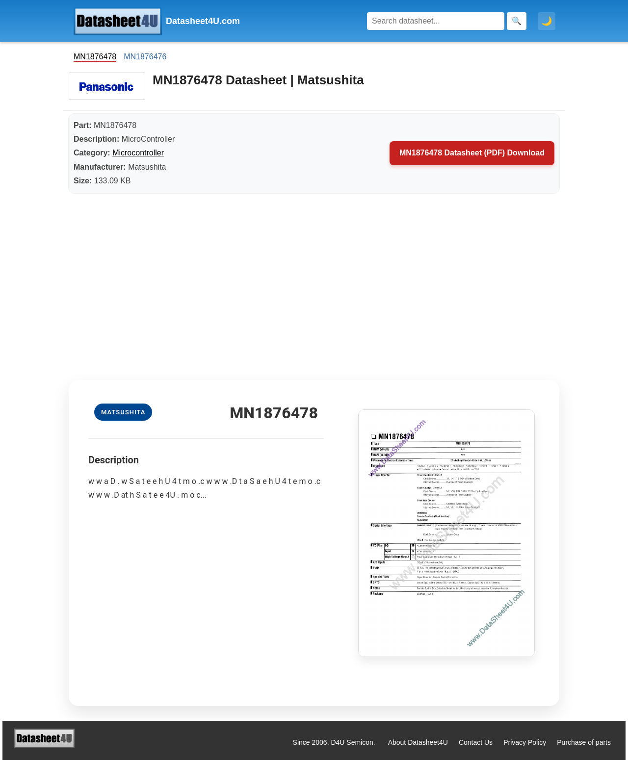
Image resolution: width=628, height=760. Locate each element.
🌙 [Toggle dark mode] (546, 21)
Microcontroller (138, 153)
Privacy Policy (524, 742)
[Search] (435, 21)
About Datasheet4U (418, 742)
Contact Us (476, 742)
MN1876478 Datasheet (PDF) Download (472, 153)
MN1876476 (145, 56)
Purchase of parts (584, 742)
